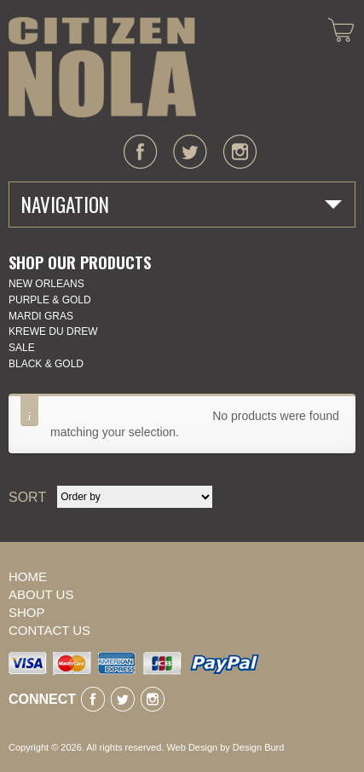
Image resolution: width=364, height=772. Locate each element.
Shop (27, 612)
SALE (22, 348)
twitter (190, 152)
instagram (239, 152)
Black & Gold (46, 364)
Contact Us (49, 630)
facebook (141, 152)
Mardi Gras (41, 316)
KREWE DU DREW (53, 331)
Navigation (65, 204)
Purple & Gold (50, 300)
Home (28, 576)
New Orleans (46, 284)
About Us (41, 594)
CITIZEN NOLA (102, 67)
